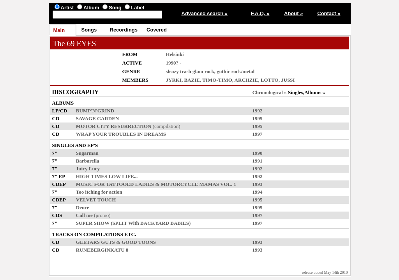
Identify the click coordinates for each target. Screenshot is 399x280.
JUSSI (288, 80)
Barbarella (87, 161)
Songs (89, 30)
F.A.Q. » (260, 13)
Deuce (82, 207)
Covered (157, 30)
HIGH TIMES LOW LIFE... (107, 176)
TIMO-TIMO (217, 80)
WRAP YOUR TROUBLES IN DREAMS (121, 134)
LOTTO (270, 80)
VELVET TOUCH (96, 200)
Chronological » (269, 92)
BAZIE (192, 80)
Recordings (124, 30)
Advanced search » (205, 13)
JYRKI (174, 80)
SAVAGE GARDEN (97, 118)
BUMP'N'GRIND (95, 111)
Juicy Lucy (88, 169)
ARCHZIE (246, 80)
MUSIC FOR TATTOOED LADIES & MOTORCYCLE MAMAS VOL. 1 (156, 184)
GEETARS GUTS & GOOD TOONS (116, 242)
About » (293, 13)
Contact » (328, 13)
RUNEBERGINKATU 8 (102, 250)
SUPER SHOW (92, 223)
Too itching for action (99, 192)
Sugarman (87, 153)
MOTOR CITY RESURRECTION (114, 126)
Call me (84, 215)
